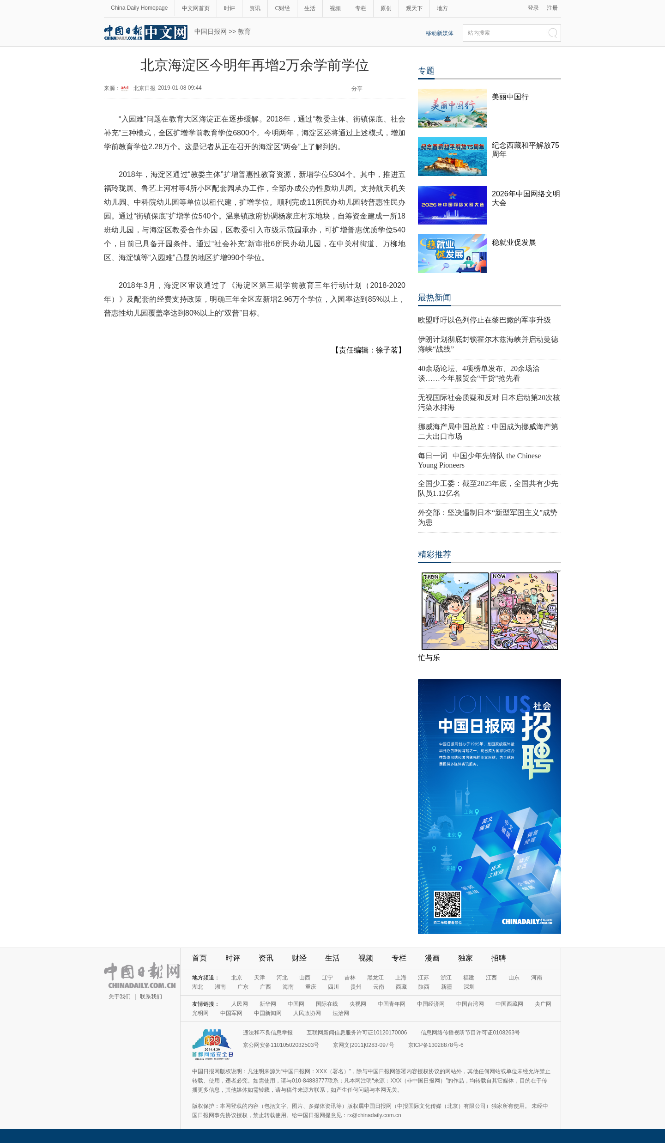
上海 (400, 977)
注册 (552, 8)
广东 (242, 987)
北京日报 (144, 88)
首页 (199, 958)
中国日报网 (210, 31)
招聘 (498, 958)
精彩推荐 (434, 554)
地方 (442, 8)
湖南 (220, 987)
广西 (265, 987)
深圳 (469, 987)
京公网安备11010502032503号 (281, 1045)
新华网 (268, 1004)
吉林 (350, 977)
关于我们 (120, 996)
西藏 (401, 987)
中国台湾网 (470, 1004)
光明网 (200, 1013)
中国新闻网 (268, 1013)
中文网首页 (196, 8)
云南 (378, 987)
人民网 (239, 1004)
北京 (236, 977)
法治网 (340, 1013)
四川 (333, 987)
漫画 (432, 958)
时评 (229, 8)
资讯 (254, 8)
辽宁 (327, 977)
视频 (335, 8)
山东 (514, 977)
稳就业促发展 (514, 242)
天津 (259, 977)
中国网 (296, 1004)
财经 (299, 958)
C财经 (282, 8)
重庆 (310, 987)
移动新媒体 (439, 33)
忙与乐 (429, 658)
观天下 (414, 8)
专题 (426, 70)
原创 (386, 8)
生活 (309, 8)
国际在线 (327, 1004)
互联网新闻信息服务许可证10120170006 (357, 1032)
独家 (465, 958)
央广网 (543, 1004)
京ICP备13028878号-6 (436, 1045)
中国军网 (231, 1013)
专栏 (360, 8)
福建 (468, 977)
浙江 (446, 977)
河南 (536, 977)
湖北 (197, 987)
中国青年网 (391, 1004)
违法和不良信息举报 (268, 1032)
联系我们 (151, 996)
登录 (533, 8)
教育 (244, 31)
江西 (491, 977)
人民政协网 (307, 1013)
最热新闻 (434, 297)
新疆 (446, 987)
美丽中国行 (510, 97)
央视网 (358, 1004)
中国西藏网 (509, 1004)
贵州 (356, 987)
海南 (288, 987)
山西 (304, 977)
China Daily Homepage (139, 8)
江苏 (423, 977)
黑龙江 (375, 977)
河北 (282, 977)
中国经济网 (431, 1004)
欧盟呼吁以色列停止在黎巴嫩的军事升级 (484, 320)
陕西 (423, 987)
